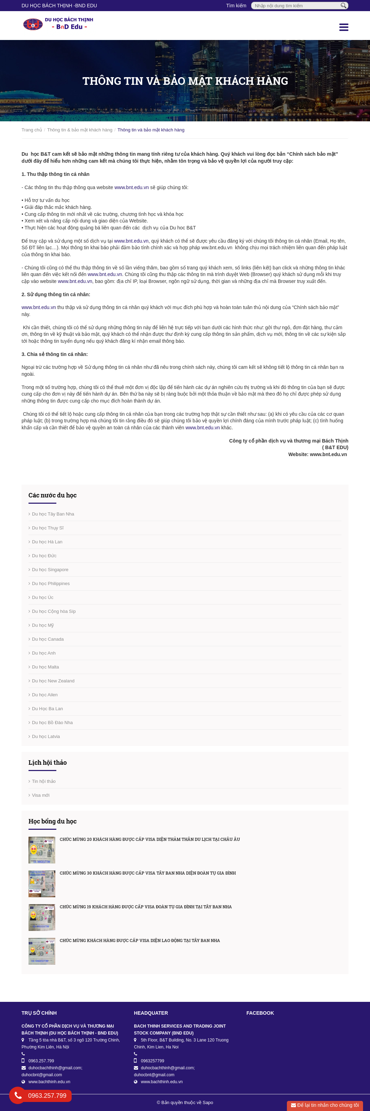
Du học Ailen (45, 694)
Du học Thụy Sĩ (48, 527)
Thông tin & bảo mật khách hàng (79, 129)
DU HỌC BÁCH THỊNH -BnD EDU (59, 5)
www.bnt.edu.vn (131, 187)
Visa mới (40, 795)
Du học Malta (45, 667)
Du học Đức (44, 555)
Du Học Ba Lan (47, 708)
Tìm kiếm (236, 5)
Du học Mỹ (43, 625)
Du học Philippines (51, 583)
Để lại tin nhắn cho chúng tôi (325, 1105)
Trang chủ (32, 129)
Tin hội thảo (44, 781)
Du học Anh (44, 653)
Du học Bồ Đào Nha (52, 722)
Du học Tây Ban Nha (53, 514)
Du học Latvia (46, 736)
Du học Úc (42, 597)
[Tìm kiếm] (343, 5)
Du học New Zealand (53, 680)
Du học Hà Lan (47, 541)
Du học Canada (48, 639)
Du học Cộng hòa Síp (54, 611)
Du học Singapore (50, 569)
